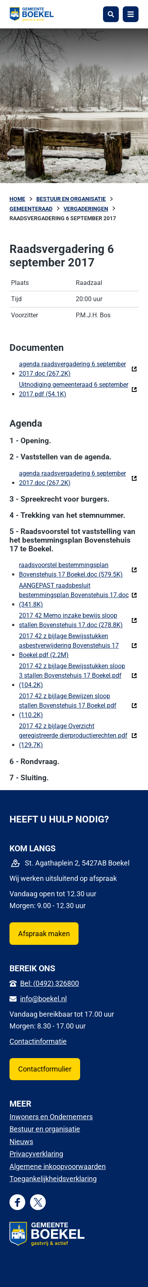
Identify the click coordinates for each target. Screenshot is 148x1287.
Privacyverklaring (36, 1154)
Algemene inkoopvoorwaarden (57, 1166)
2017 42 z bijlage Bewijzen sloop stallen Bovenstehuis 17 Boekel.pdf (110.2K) (78, 705)
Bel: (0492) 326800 (49, 983)
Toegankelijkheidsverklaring (53, 1179)
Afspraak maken (44, 933)
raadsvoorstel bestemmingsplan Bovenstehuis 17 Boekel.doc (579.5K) (78, 569)
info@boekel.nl (43, 999)
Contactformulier (44, 1069)
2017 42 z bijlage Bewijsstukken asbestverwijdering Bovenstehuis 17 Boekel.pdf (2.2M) (78, 645)
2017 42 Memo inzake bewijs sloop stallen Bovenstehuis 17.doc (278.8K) (78, 620)
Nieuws (21, 1141)
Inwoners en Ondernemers (51, 1117)
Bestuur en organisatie (44, 1129)
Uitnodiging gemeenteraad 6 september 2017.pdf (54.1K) (78, 389)
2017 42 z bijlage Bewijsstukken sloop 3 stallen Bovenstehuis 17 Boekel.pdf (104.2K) (78, 675)
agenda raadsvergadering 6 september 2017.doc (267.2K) (78, 368)
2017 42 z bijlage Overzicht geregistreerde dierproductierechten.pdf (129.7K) (78, 735)
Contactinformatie (38, 1041)
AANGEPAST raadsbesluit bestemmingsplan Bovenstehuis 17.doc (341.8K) (78, 595)
